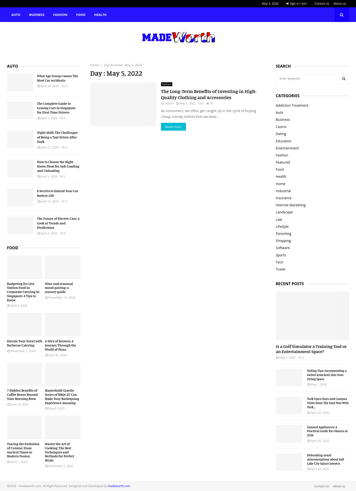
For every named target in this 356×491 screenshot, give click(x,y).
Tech (279, 262)
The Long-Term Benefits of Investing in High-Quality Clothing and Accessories (209, 94)
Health (100, 14)
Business (36, 14)
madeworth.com (119, 486)
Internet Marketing (291, 205)
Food (80, 14)
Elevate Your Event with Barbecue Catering (25, 343)
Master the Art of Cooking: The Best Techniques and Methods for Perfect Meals (59, 452)
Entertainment (287, 148)
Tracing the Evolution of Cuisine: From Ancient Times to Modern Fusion (23, 450)
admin (169, 103)
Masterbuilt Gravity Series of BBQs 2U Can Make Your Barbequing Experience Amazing (62, 396)
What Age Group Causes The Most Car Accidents (57, 78)
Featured (283, 162)
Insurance (283, 198)
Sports (281, 255)
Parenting (283, 233)
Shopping (283, 240)
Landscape (284, 212)
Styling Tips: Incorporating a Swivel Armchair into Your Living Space (327, 375)
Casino (281, 126)
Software (283, 247)
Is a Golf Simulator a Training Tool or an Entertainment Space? (311, 349)
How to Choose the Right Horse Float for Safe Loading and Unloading (58, 166)
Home (281, 183)
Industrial (283, 190)
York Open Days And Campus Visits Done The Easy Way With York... (328, 403)
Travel (281, 269)
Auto (16, 14)
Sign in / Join (296, 3)
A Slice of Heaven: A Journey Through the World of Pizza (60, 345)
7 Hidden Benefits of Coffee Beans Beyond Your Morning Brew (22, 394)
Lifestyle (282, 226)
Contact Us (321, 3)
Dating (281, 133)
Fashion (60, 14)
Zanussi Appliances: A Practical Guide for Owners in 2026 (327, 431)
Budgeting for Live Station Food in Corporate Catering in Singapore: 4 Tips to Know (23, 292)
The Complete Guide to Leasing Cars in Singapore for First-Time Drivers (56, 107)
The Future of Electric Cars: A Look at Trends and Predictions (58, 222)
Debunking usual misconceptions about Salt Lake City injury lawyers (325, 459)
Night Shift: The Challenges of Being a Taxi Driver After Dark (57, 136)
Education (284, 141)
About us (340, 3)
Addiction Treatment (292, 105)
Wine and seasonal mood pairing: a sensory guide (59, 288)
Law (279, 219)
